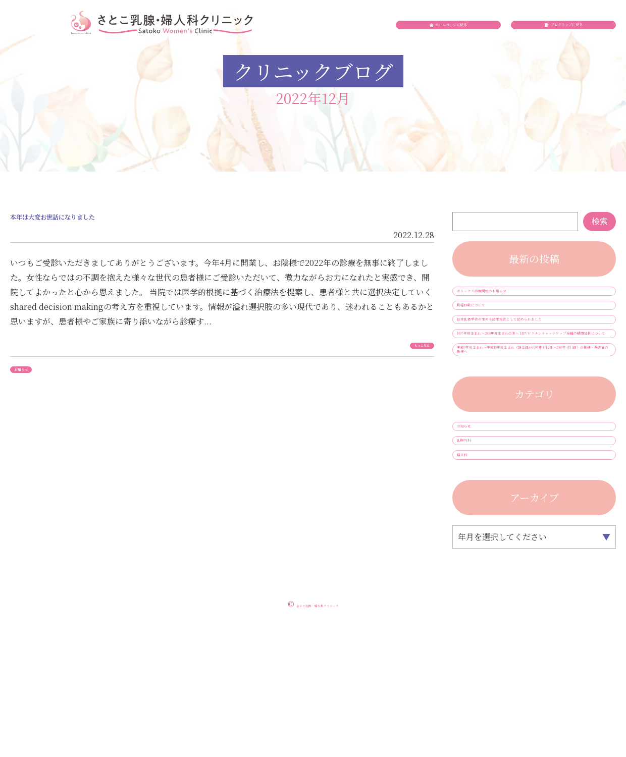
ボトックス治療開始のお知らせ (519, 297)
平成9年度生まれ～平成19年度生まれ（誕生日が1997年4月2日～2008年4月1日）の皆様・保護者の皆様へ (534, 438)
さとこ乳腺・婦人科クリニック (317, 741)
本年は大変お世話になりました (116, 224)
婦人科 (475, 586)
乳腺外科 (479, 561)
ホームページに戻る (454, 42)
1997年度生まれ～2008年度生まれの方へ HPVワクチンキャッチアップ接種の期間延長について (533, 394)
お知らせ (35, 383)
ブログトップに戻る (569, 42)
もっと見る (406, 358)
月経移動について (495, 323)
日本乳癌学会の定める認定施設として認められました (531, 353)
